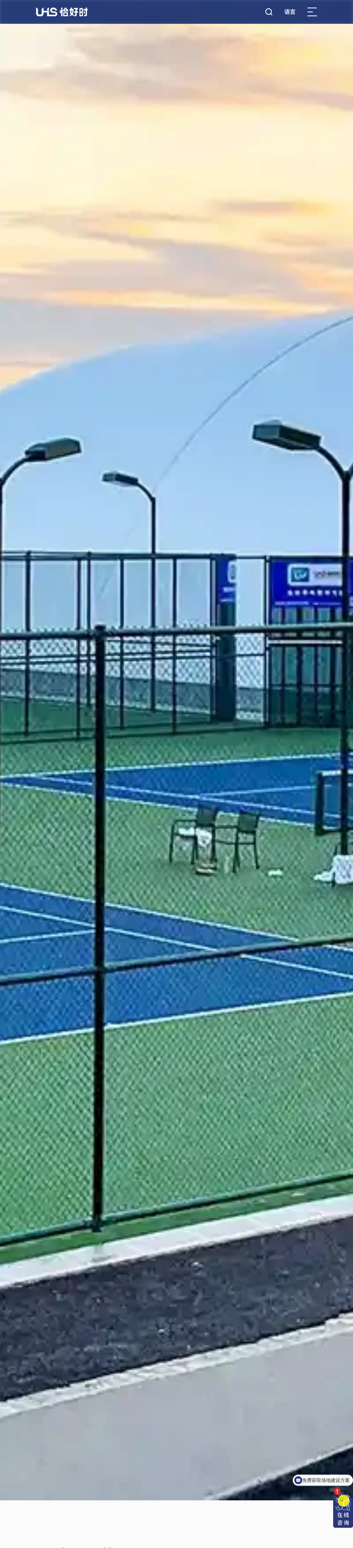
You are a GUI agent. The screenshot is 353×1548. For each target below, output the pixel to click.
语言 (289, 12)
